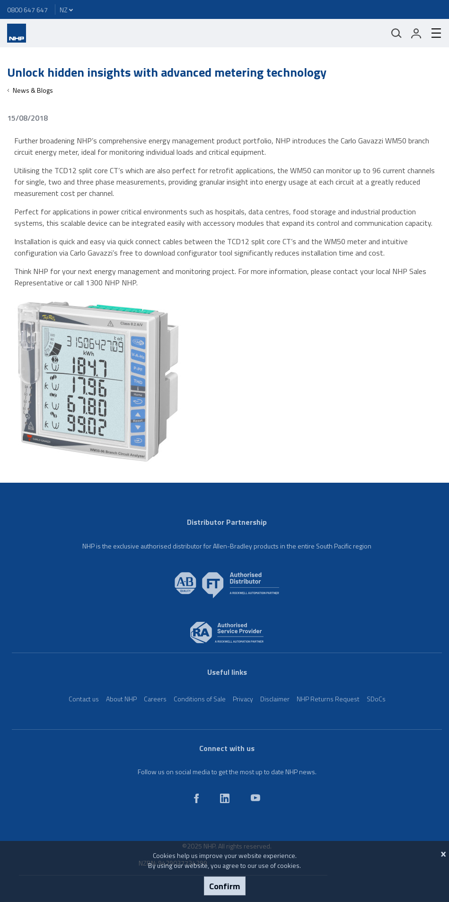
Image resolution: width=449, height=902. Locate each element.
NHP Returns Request (328, 699)
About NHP (121, 699)
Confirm (224, 886)
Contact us (84, 699)
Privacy (243, 699)
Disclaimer (275, 699)
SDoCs (376, 699)
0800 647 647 (27, 10)
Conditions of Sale (200, 699)
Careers (155, 699)
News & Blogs (33, 90)
